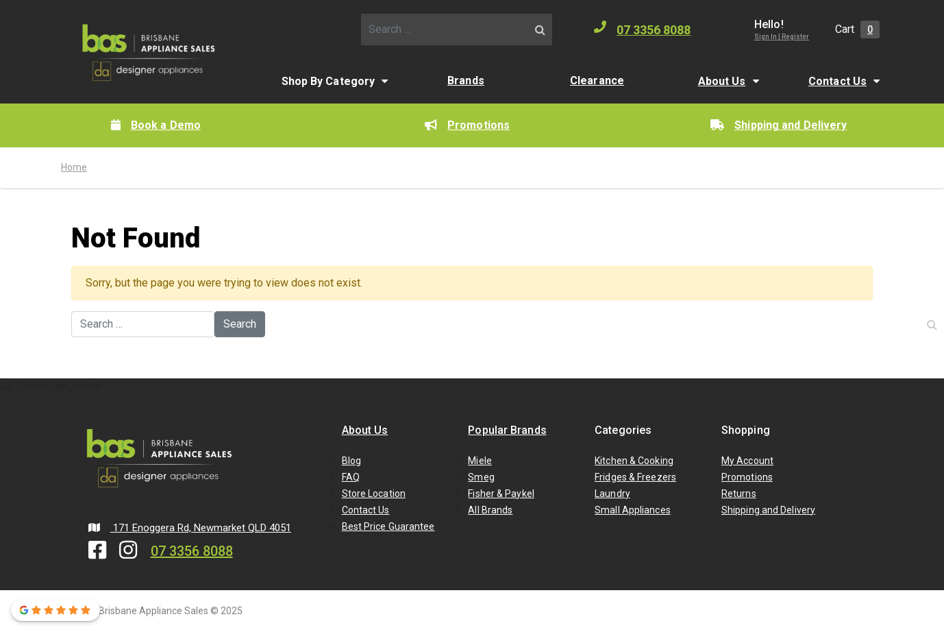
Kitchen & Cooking (634, 460)
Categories (623, 430)
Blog (351, 460)
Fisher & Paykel (501, 493)
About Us (722, 81)
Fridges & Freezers (635, 477)
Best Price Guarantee (388, 526)
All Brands (490, 510)
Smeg (481, 477)
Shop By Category (328, 81)
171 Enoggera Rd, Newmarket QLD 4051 (189, 528)
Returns (738, 493)
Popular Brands (507, 430)
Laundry (612, 493)
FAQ (351, 477)
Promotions (467, 125)
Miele (480, 460)
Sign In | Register (781, 36)
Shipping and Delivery (778, 125)
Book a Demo (156, 125)
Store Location (374, 493)
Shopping (745, 430)
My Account (747, 460)
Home (74, 167)
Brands (465, 80)
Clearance (597, 80)
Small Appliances (633, 510)
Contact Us (837, 81)
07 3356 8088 (642, 29)
